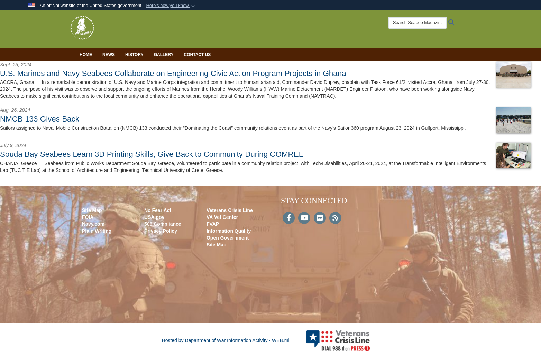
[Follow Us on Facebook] (289, 218)
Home (86, 54)
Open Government (228, 238)
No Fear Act (157, 210)
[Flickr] (320, 218)
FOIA (87, 217)
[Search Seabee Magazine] (410, 23)
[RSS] (335, 218)
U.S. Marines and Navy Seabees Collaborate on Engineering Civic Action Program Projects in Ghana (173, 73)
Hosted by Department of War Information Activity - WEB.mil (226, 340)
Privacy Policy (160, 231)
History (134, 54)
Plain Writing (96, 231)
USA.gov (154, 217)
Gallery (164, 54)
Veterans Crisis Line (230, 210)
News (108, 54)
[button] (171, 5)
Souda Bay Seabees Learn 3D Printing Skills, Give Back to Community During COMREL (151, 154)
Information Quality (229, 231)
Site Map (92, 210)
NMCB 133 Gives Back (39, 119)
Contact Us (197, 54)
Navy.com (93, 224)
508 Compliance (162, 224)
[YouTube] (304, 218)
